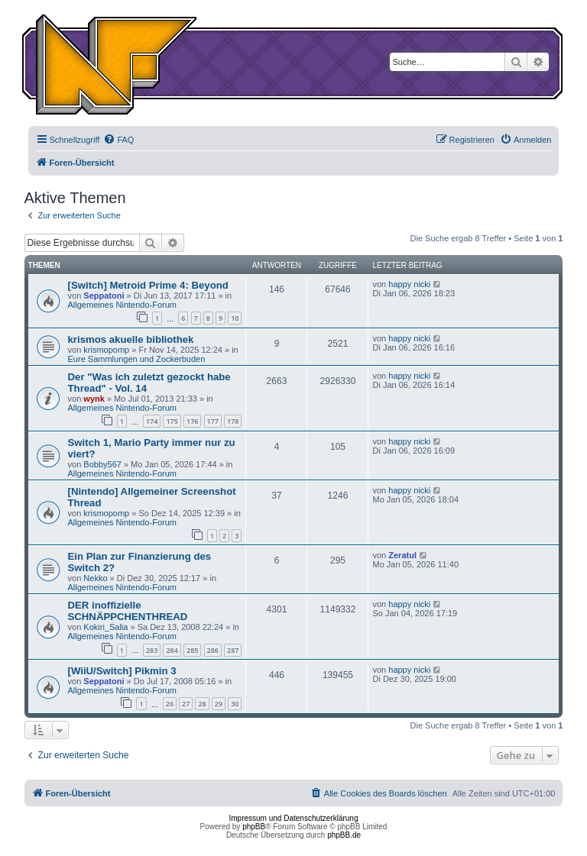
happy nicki (409, 284)
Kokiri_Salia (105, 627)
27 (186, 704)
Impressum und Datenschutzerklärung (293, 818)
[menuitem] (118, 140)
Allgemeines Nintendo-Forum (122, 304)
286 (213, 650)
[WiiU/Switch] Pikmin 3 (122, 671)
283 (151, 650)
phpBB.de (344, 835)
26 (170, 704)
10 (234, 318)
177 (213, 421)
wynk (94, 398)
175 (171, 421)
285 (192, 650)
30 (234, 704)
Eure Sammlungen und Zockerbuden (137, 358)
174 (151, 421)
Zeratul (402, 555)
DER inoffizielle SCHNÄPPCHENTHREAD (128, 610)
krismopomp (106, 349)
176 (192, 421)
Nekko (95, 578)
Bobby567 (102, 464)
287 (232, 650)
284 (171, 650)
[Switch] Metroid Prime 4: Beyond (148, 285)
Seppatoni (103, 295)
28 (202, 704)
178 (232, 421)
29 (218, 704)
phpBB (253, 826)
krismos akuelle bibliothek (131, 339)
